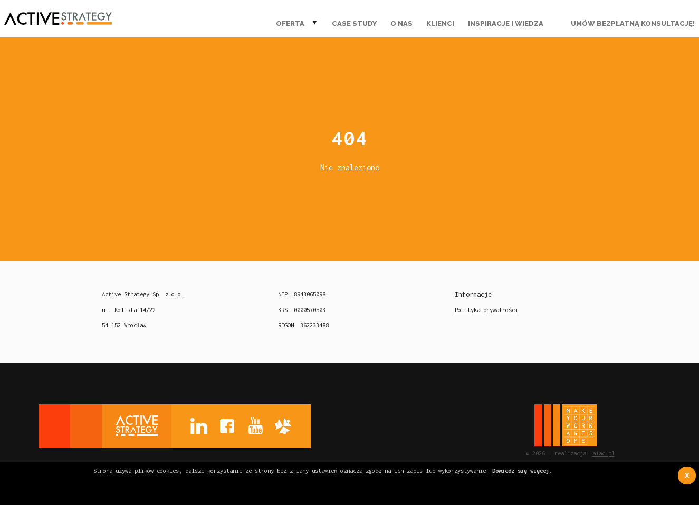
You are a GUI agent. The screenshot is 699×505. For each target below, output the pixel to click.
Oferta (290, 23)
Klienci (440, 23)
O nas (401, 23)
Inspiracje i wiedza (505, 23)
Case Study (354, 23)
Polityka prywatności (486, 309)
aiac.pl (603, 453)
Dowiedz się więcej (520, 470)
